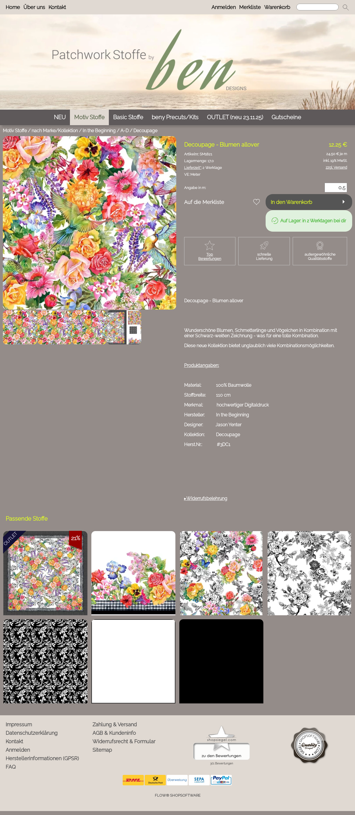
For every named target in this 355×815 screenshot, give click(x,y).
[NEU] (60, 117)
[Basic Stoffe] (128, 117)
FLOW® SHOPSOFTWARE (177, 795)
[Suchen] (317, 7)
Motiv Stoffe (15, 130)
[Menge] (336, 187)
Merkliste (250, 7)
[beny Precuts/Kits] (175, 117)
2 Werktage (203, 168)
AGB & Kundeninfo (114, 733)
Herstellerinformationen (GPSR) (42, 758)
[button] (345, 7)
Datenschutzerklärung (32, 733)
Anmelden (223, 7)
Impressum (19, 724)
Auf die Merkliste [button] (204, 202)
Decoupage (145, 130)
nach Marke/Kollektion (55, 130)
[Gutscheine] (286, 117)
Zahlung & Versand (114, 724)
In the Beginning (99, 130)
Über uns (34, 7)
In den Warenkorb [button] (291, 202)
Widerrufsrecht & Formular (123, 741)
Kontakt (57, 7)
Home (13, 7)
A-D (124, 130)
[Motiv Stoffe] (89, 117)
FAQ (11, 767)
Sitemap (102, 750)
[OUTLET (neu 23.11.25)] (235, 117)
